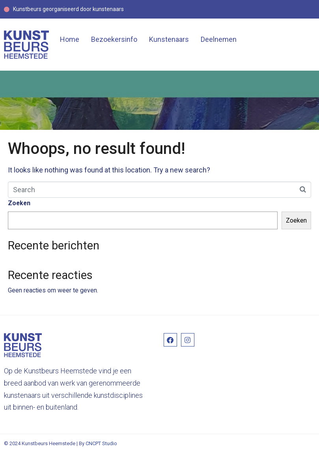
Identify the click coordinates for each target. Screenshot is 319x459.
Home (69, 39)
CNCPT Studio (101, 443)
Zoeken (19, 203)
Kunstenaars (169, 39)
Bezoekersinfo (114, 39)
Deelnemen (219, 39)
